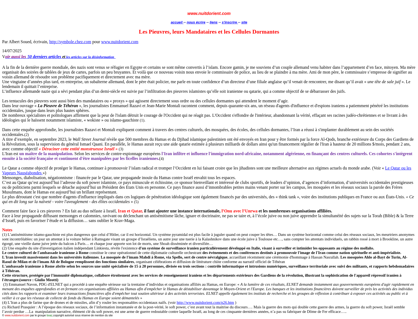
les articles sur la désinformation (90, 57)
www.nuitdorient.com (119, 41)
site (244, 22)
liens (214, 22)
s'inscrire (230, 22)
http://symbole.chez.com (70, 41)
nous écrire (196, 22)
